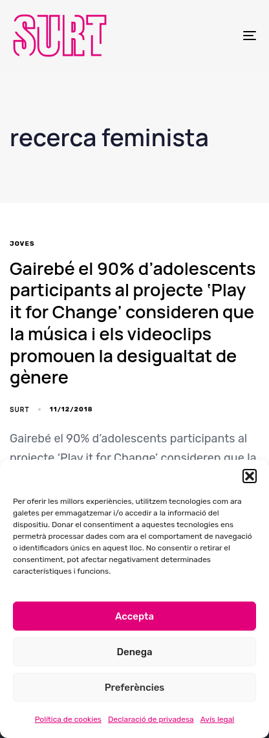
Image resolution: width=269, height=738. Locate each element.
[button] (249, 476)
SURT (19, 409)
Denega (134, 652)
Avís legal (217, 719)
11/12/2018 (71, 409)
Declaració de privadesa (151, 719)
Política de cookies (68, 719)
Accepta (134, 616)
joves (22, 244)
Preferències (135, 687)
